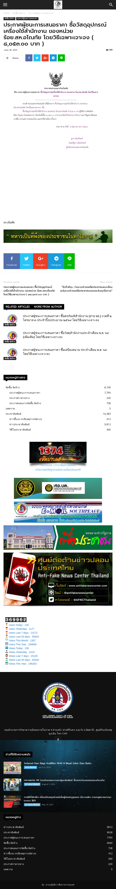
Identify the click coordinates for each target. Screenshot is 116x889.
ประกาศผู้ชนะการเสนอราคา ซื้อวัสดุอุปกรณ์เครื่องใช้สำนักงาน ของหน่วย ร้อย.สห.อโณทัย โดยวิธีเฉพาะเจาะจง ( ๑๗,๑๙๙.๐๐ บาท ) (29, 290)
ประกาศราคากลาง (19, 398)
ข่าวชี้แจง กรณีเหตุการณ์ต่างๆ (25, 419)
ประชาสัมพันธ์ (13, 413)
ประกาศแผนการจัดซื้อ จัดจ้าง (25, 403)
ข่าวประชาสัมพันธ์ (19, 424)
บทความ (10, 408)
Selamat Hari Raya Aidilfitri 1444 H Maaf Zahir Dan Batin (57, 763)
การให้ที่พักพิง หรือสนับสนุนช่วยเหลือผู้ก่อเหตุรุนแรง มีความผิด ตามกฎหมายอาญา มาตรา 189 (67, 798)
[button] (111, 4)
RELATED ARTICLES (18, 307)
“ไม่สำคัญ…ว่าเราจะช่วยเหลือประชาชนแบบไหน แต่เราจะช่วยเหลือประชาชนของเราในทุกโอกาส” (86, 289)
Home (7, 13)
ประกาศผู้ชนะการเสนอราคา (41, 13)
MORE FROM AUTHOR (48, 307)
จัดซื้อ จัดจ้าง (19, 13)
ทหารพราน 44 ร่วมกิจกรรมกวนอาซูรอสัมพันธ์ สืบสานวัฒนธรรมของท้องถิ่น (64, 780)
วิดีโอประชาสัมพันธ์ (20, 429)
